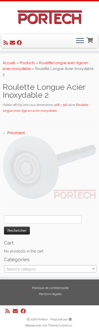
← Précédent (14, 133)
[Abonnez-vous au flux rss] (6, 43)
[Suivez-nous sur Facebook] (20, 43)
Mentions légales (50, 294)
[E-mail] (13, 43)
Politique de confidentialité (50, 288)
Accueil (9, 63)
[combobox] (50, 269)
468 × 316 (60, 105)
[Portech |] (49, 17)
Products (27, 63)
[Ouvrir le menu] (80, 41)
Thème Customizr (60, 325)
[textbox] (50, 269)
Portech (42, 319)
